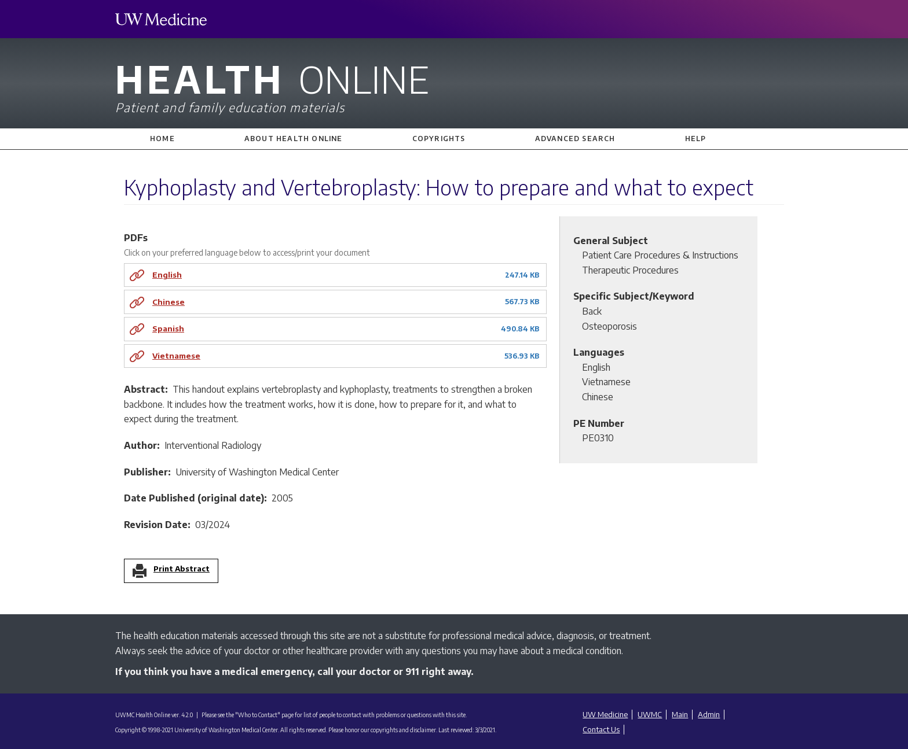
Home (162, 138)
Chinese (168, 302)
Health (454, 85)
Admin (709, 714)
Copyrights (439, 138)
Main (680, 714)
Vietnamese (176, 355)
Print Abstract (181, 569)
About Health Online (293, 138)
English (167, 274)
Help (695, 138)
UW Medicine (605, 714)
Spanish (168, 328)
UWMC (650, 714)
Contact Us (601, 729)
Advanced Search (575, 138)
